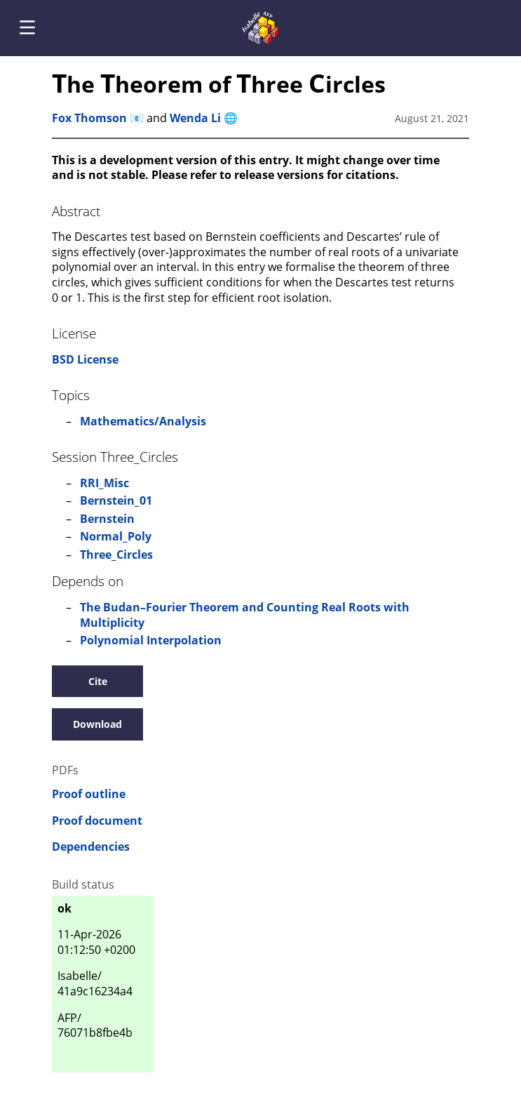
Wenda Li (195, 118)
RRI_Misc (104, 483)
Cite (97, 681)
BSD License (85, 359)
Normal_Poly (115, 536)
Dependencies (91, 846)
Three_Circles (116, 554)
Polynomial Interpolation (151, 640)
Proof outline (89, 794)
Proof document (97, 821)
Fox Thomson (89, 118)
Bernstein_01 (116, 500)
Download (97, 724)
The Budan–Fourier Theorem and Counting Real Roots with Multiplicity (245, 614)
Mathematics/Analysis (143, 421)
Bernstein (107, 518)
